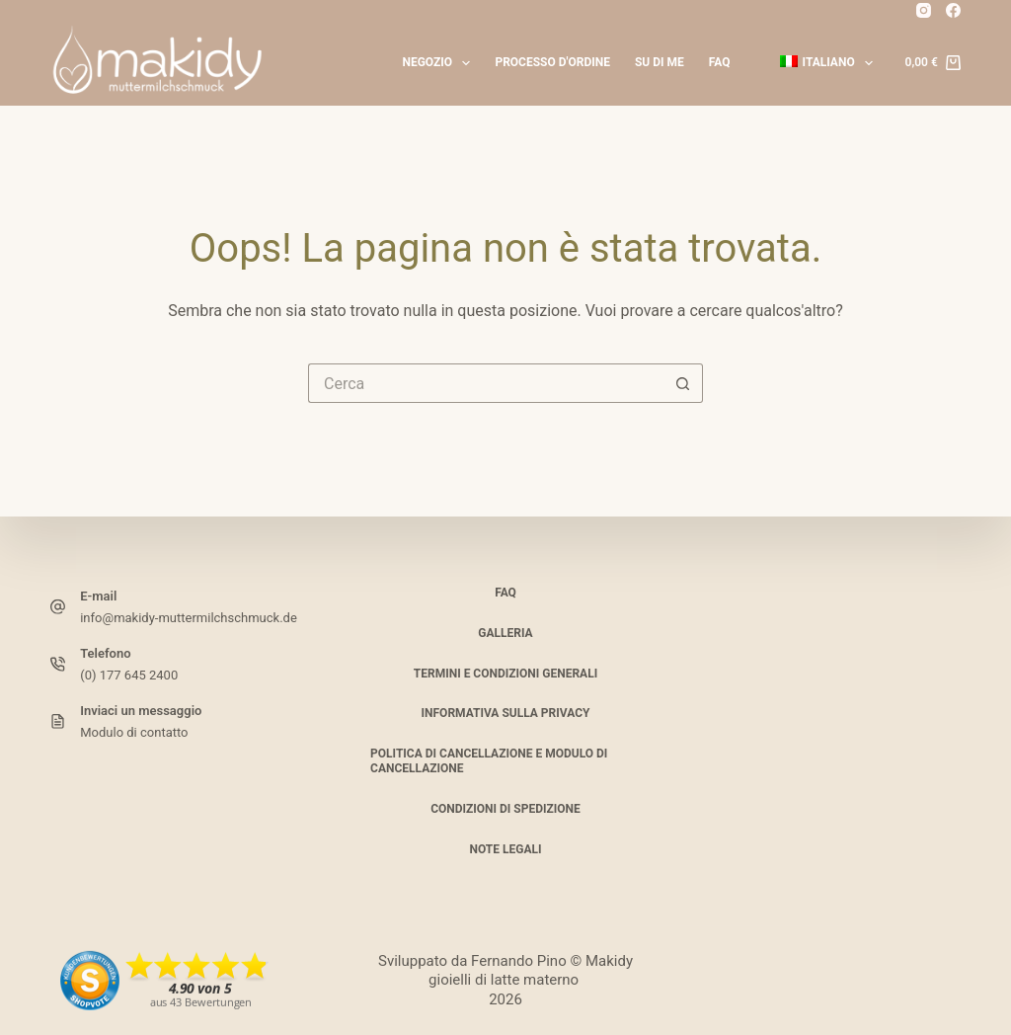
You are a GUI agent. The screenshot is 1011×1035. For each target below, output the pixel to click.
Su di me (659, 62)
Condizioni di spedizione (505, 809)
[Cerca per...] (485, 383)
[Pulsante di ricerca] (683, 383)
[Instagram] (923, 10)
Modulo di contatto (134, 731)
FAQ (720, 62)
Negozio (440, 63)
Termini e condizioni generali (505, 672)
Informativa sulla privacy (506, 713)
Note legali (505, 848)
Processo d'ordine (552, 62)
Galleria (505, 633)
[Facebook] (953, 10)
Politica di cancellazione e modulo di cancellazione (488, 761)
